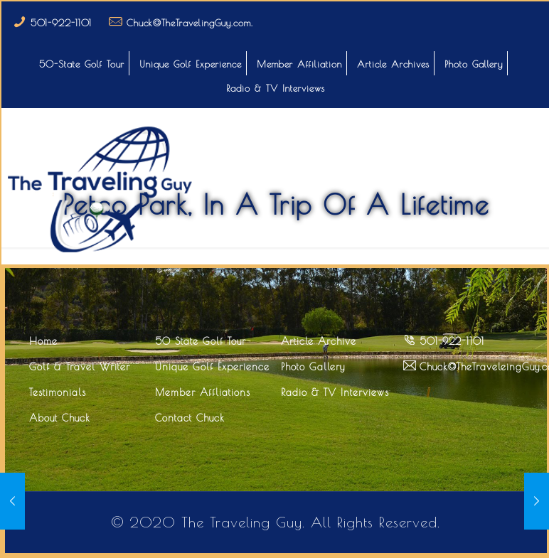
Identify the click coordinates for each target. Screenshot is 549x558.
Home (43, 341)
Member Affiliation (299, 64)
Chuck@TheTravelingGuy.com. (190, 22)
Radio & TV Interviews (275, 88)
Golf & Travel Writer (79, 366)
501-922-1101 (61, 22)
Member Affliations (202, 392)
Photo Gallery (473, 64)
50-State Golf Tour (81, 64)
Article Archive (318, 341)
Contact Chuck (190, 418)
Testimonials (57, 392)
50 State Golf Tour (200, 341)
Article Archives (393, 64)
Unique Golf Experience (190, 64)
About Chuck (59, 418)
